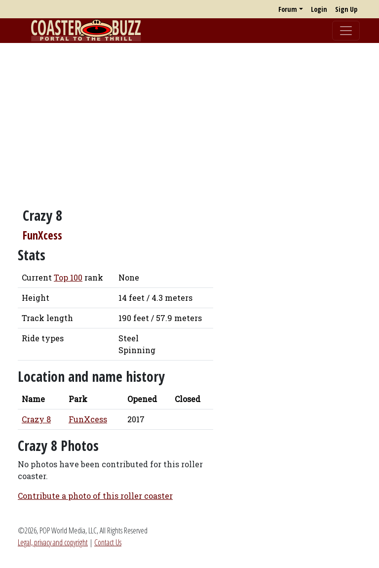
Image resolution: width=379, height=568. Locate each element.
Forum (287, 9)
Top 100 (68, 277)
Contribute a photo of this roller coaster (95, 495)
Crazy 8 (36, 419)
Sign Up (346, 9)
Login (319, 9)
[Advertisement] (189, 120)
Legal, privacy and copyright (53, 542)
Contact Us (107, 542)
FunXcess (42, 235)
